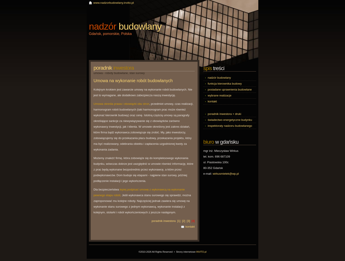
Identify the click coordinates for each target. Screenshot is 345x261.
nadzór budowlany (219, 77)
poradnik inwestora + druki (224, 114)
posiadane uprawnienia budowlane (230, 89)
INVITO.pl (201, 251)
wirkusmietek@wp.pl (226, 173)
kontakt (190, 226)
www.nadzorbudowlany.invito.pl (113, 2)
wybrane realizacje (219, 95)
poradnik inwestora (164, 221)
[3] (188, 221)
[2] (183, 221)
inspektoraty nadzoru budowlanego (230, 125)
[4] (193, 221)
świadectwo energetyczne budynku (230, 119)
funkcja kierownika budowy (225, 83)
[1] (178, 221)
